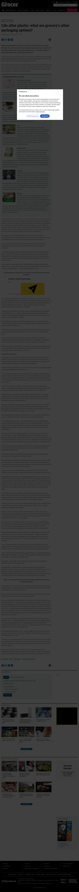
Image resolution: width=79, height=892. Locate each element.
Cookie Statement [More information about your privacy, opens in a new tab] (40, 111)
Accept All (45, 116)
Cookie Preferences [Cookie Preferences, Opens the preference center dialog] (32, 116)
